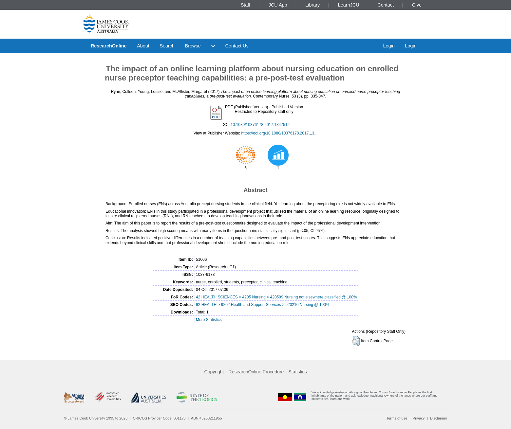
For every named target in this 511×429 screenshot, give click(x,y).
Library (312, 5)
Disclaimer (438, 418)
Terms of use (396, 418)
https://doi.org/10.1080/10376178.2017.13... (279, 133)
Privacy (419, 418)
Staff (245, 5)
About (143, 45)
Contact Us (237, 45)
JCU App (278, 5)
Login (388, 45)
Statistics (297, 371)
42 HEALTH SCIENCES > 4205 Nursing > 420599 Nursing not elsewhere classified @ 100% (276, 297)
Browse (193, 45)
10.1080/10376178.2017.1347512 (260, 124)
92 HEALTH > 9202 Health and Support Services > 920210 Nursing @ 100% (263, 304)
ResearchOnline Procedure (256, 371)
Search (167, 45)
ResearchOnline (109, 45)
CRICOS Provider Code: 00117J (159, 418)
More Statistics (209, 319)
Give (417, 5)
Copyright (214, 371)
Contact (385, 5)
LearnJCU (348, 5)
